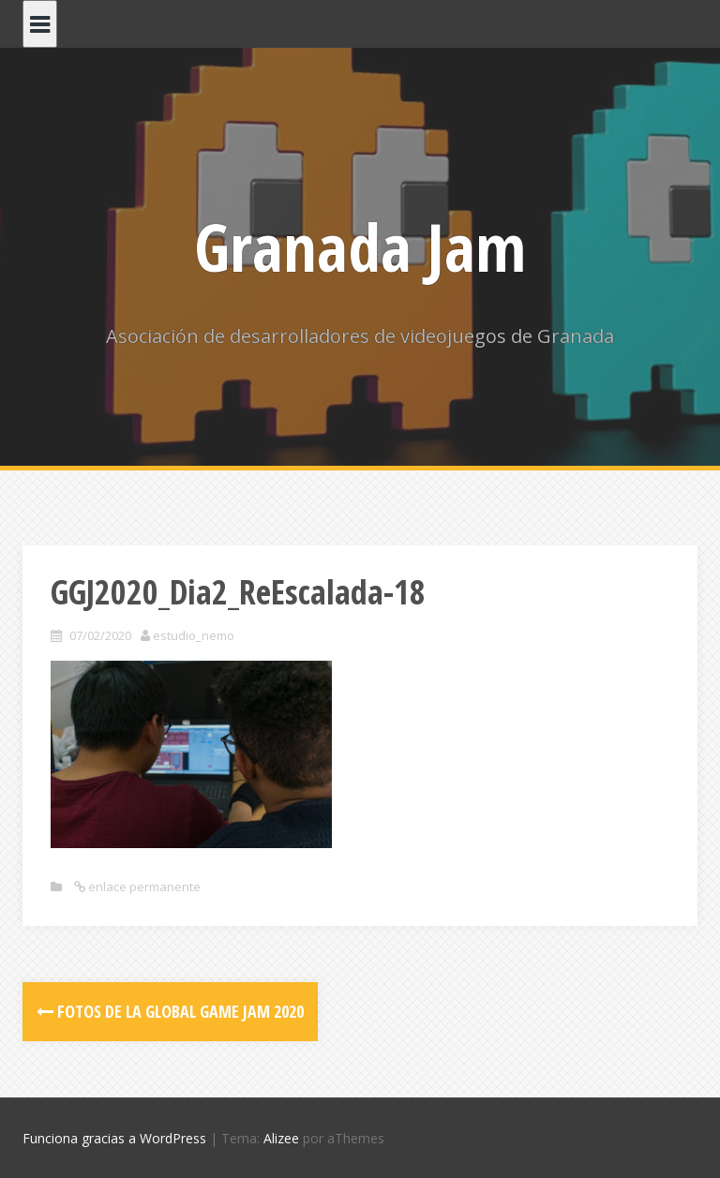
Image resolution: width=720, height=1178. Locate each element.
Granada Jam (360, 246)
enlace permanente (143, 886)
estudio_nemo (193, 635)
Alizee (281, 1138)
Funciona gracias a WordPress (114, 1138)
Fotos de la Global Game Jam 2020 (170, 1011)
